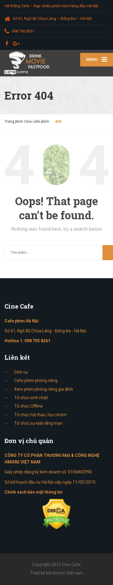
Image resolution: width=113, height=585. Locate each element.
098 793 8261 (37, 340)
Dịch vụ (21, 372)
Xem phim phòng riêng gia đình (43, 389)
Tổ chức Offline (28, 406)
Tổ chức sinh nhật (31, 397)
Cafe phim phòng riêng (36, 380)
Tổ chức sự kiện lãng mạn (38, 423)
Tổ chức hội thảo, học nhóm (40, 414)
